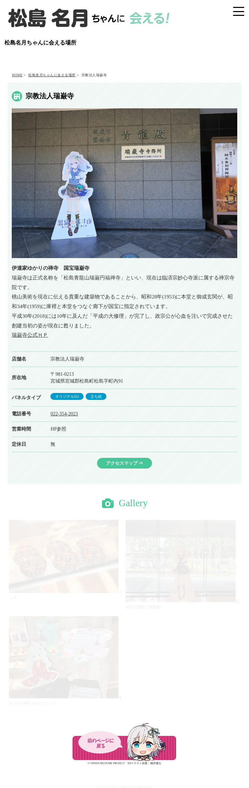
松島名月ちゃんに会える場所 (52, 75)
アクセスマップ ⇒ (124, 463)
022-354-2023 (64, 413)
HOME (17, 75)
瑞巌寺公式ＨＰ (30, 335)
